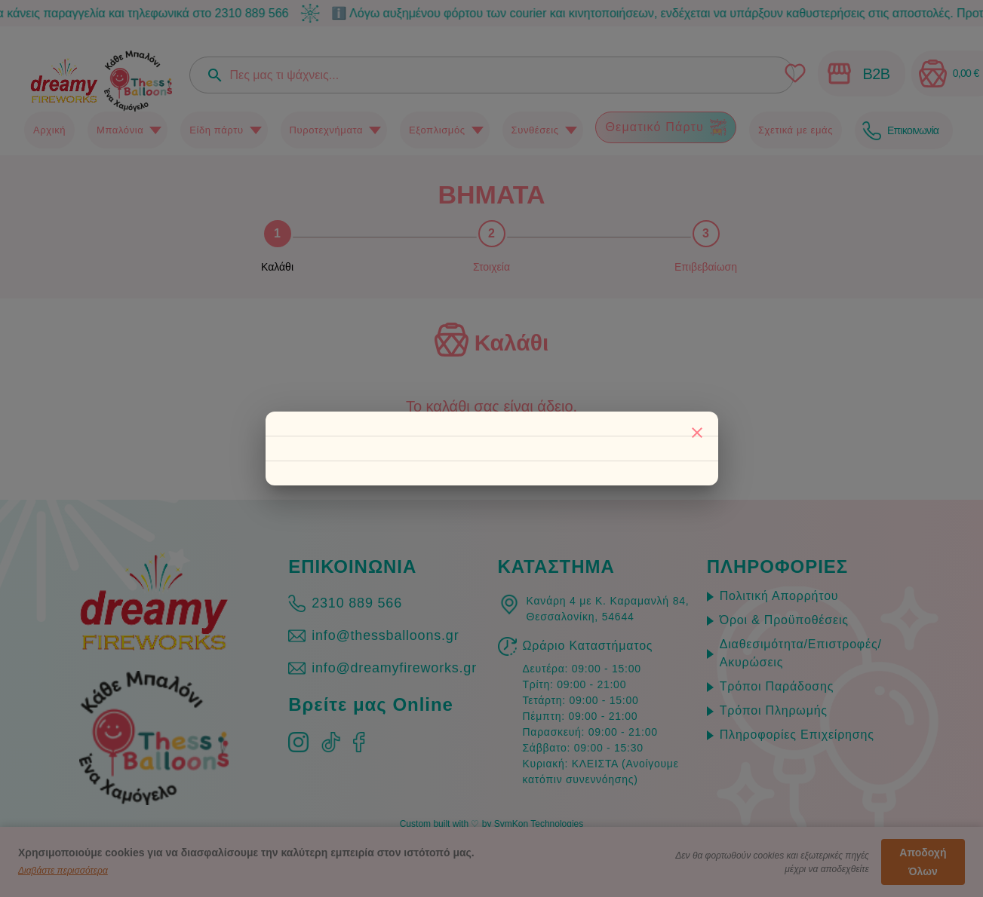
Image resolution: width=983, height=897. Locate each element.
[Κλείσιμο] (697, 433)
